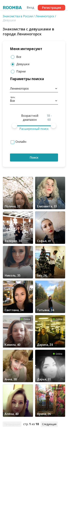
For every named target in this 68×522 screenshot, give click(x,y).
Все (16, 57)
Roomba (12, 7)
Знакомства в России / (19, 16)
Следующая (49, 424)
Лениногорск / (45, 16)
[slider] (14, 125)
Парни (18, 71)
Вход (30, 7)
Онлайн (20, 141)
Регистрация (51, 8)
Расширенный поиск (34, 129)
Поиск (34, 157)
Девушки (20, 64)
